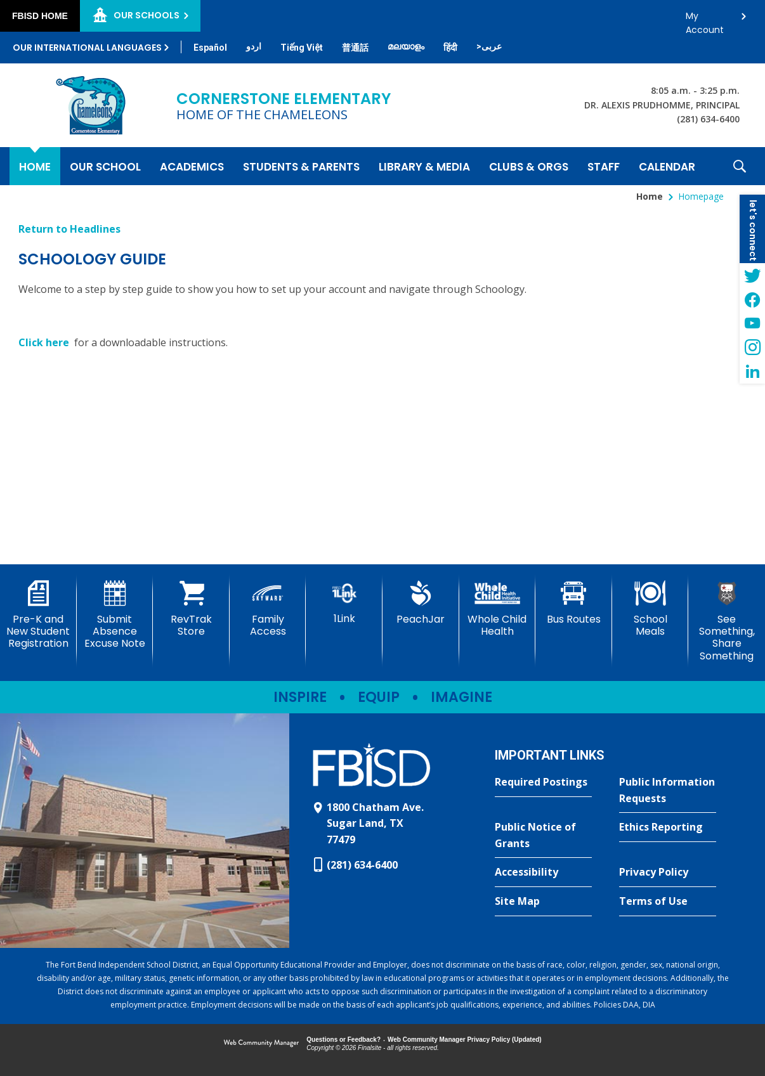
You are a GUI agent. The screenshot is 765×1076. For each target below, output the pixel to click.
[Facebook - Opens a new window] (752, 299)
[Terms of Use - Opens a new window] (667, 901)
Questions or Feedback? (343, 1039)
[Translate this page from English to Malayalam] (406, 46)
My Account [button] (705, 19)
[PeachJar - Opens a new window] (421, 603)
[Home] (35, 166)
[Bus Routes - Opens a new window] (574, 603)
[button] (739, 166)
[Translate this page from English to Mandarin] (355, 47)
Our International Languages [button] (87, 47)
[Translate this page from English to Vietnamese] (301, 47)
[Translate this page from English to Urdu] (254, 46)
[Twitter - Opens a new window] (752, 275)
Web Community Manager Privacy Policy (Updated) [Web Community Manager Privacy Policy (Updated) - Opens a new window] (465, 1039)
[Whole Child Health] (498, 609)
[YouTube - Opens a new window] (752, 323)
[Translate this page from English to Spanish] (210, 47)
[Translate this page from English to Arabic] (489, 46)
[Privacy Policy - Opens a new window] (667, 872)
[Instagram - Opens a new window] (752, 347)
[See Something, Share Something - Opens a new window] (727, 621)
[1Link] (344, 602)
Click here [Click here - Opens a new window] (45, 342)
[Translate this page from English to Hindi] (450, 47)
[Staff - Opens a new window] (603, 166)
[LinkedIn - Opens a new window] (752, 371)
